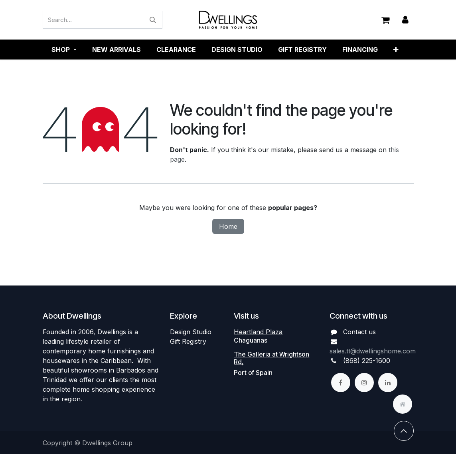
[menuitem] (116, 50)
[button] (404, 431)
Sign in (405, 20)
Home (228, 227)
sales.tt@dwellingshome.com (373, 351)
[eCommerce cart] (385, 20)
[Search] (152, 20)
